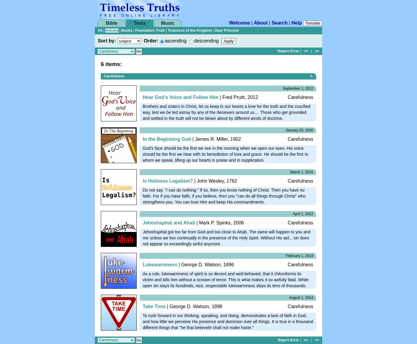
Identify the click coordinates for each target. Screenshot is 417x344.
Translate (312, 23)
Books (127, 30)
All (100, 30)
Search (279, 22)
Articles (111, 30)
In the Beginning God (167, 139)
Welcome (239, 22)
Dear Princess (227, 30)
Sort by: (107, 40)
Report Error (288, 51)
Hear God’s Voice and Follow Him (180, 97)
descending (206, 40)
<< (306, 51)
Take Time (154, 306)
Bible (111, 23)
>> (317, 51)
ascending (176, 40)
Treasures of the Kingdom (190, 30)
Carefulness (114, 76)
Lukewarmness (160, 264)
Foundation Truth (150, 30)
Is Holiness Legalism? (168, 181)
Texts (140, 23)
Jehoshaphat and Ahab (169, 222)
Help (296, 22)
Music (167, 23)
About (261, 22)
